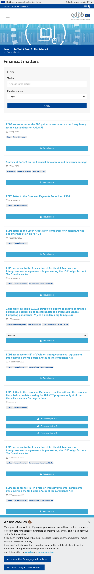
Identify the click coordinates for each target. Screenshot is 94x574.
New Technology (39, 171)
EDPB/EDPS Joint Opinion (16, 324)
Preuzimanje (47, 148)
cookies (29, 552)
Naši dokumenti (41, 49)
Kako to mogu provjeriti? (79, 2)
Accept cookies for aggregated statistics (27, 559)
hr (85, 6)
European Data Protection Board (16, 6)
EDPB (66, 324)
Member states (15, 90)
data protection (46, 552)
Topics (10, 78)
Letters (9, 205)
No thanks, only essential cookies (24, 567)
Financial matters (19, 137)
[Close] (89, 522)
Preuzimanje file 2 (47, 426)
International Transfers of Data (41, 284)
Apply (47, 105)
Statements (11, 171)
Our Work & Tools (21, 49)
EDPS (60, 324)
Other (9, 137)
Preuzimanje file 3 (47, 433)
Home (6, 49)
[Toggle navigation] (8, 16)
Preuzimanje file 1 (47, 418)
